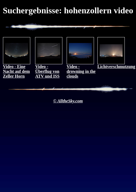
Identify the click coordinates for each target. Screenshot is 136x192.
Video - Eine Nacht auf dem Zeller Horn (16, 69)
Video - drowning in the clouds (81, 69)
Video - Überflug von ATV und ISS (48, 69)
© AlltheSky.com (68, 101)
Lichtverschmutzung (116, 65)
